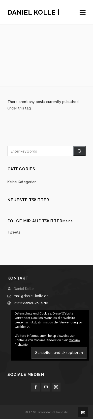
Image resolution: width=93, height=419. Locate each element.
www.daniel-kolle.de (31, 303)
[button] (79, 151)
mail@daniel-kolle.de (31, 296)
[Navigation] (83, 12)
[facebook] (35, 387)
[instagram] (56, 387)
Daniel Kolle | (33, 12)
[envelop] (45, 387)
